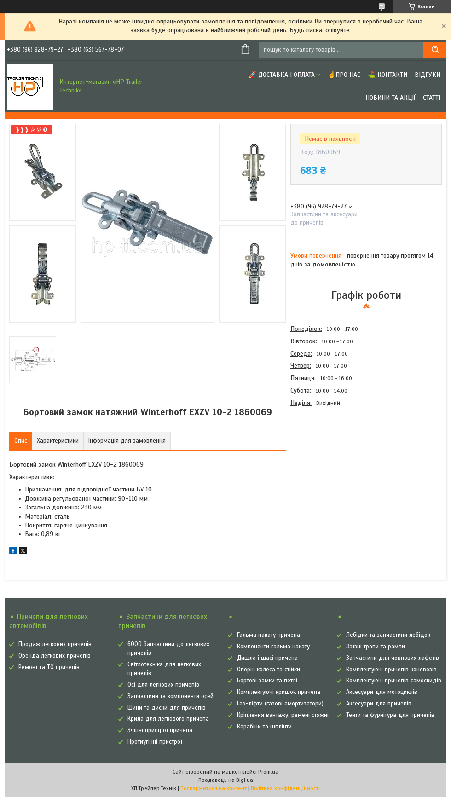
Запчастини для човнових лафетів (392, 658)
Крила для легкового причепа (168, 718)
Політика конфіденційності (285, 788)
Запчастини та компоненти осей (170, 696)
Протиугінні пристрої (154, 741)
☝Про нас (344, 75)
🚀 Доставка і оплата (282, 75)
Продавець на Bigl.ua (225, 780)
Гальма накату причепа (268, 635)
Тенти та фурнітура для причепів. (391, 715)
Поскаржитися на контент (213, 788)
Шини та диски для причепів (166, 707)
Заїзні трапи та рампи (375, 646)
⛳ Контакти (387, 75)
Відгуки (427, 75)
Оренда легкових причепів (54, 655)
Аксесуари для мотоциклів (381, 692)
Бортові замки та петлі (267, 680)
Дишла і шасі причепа (267, 658)
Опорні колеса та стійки (268, 669)
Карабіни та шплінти (264, 726)
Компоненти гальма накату (273, 646)
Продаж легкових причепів (55, 644)
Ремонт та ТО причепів (49, 667)
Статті (431, 98)
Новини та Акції (390, 98)
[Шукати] (434, 50)
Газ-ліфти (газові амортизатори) (280, 703)
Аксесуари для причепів (378, 703)
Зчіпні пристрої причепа (159, 730)
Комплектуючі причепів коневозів (391, 669)
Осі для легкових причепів (163, 684)
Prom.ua (268, 771)
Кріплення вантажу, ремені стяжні (283, 715)
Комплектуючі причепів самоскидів (393, 680)
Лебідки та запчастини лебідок (388, 635)
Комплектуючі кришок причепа (278, 692)
